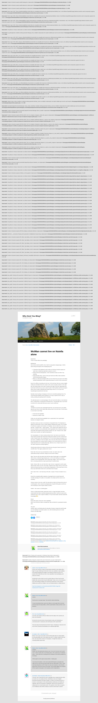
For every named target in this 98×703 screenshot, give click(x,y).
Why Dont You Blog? (31, 316)
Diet (55, 540)
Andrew (33, 567)
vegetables (61, 540)
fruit (57, 540)
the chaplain (34, 634)
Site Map (35, 341)
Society (40, 540)
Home (24, 341)
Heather (33, 595)
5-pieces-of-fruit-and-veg (50, 540)
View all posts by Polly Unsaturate (44, 549)
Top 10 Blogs (29, 341)
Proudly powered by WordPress (49, 698)
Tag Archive (41, 341)
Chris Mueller (34, 675)
